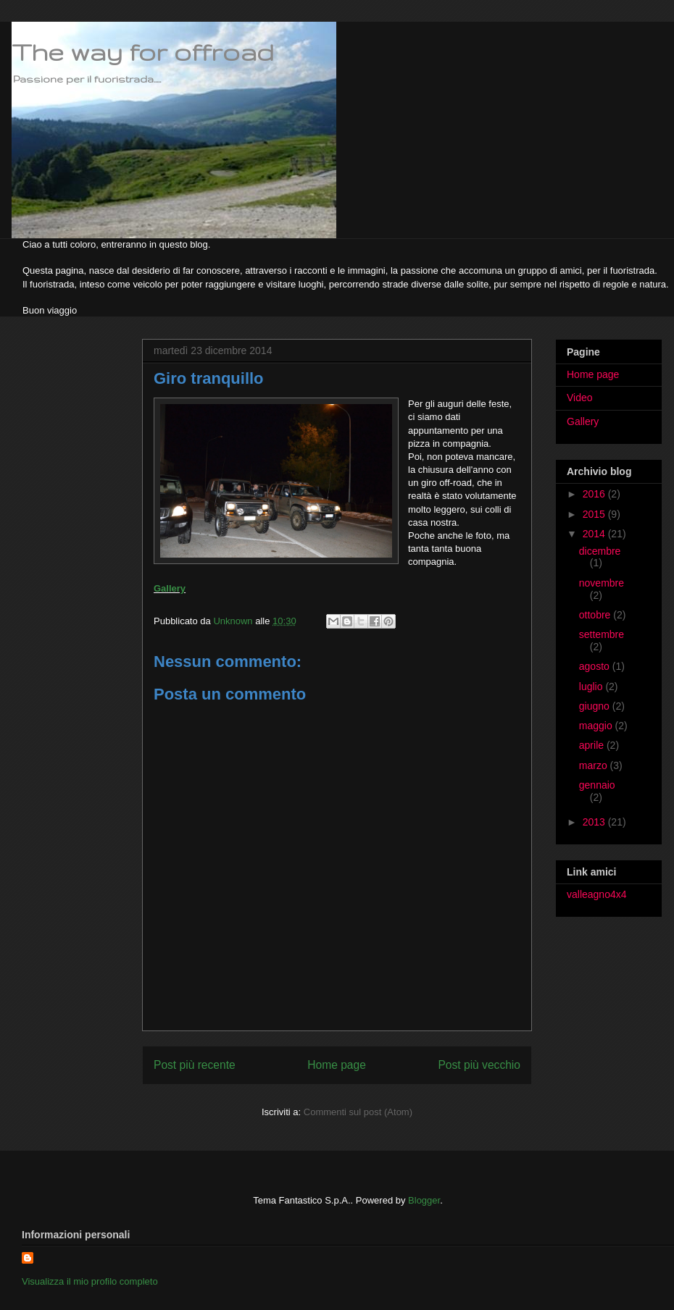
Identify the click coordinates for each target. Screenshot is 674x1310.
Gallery (170, 588)
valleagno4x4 (597, 894)
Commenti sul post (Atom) (358, 1112)
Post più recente (195, 1065)
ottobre (596, 615)
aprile (593, 745)
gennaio (597, 785)
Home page (336, 1065)
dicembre (600, 551)
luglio (592, 686)
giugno (595, 706)
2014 (595, 533)
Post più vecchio (479, 1065)
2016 (595, 494)
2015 (595, 514)
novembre (601, 583)
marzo (594, 765)
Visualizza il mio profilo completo (90, 1281)
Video (580, 397)
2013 (595, 822)
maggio (597, 725)
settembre (601, 634)
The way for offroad (143, 52)
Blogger (424, 1200)
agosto (595, 666)
